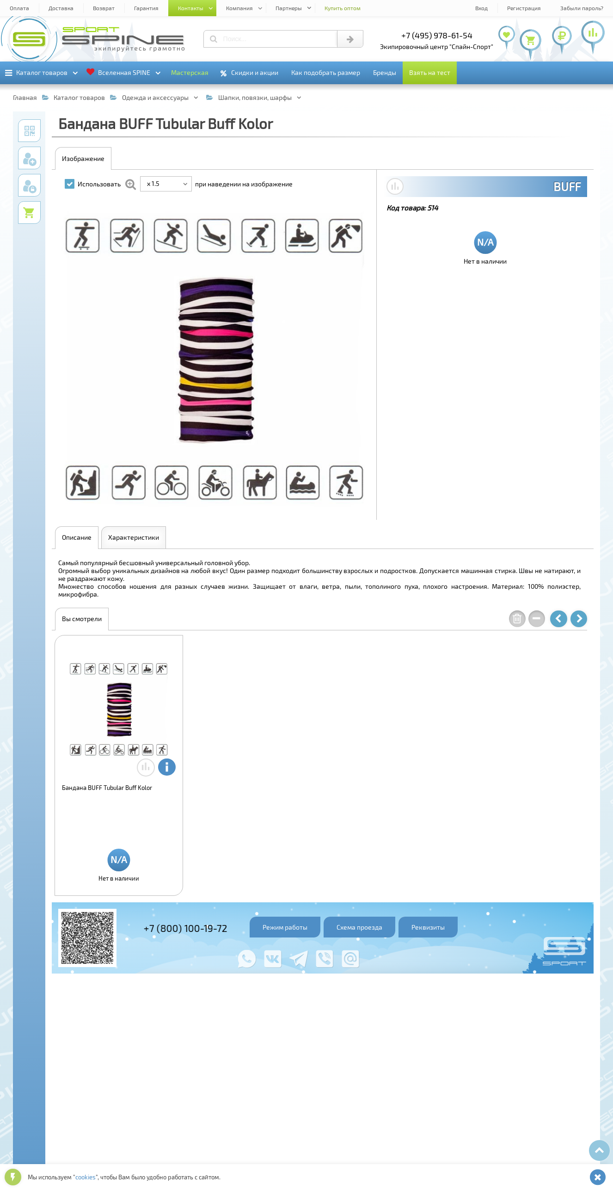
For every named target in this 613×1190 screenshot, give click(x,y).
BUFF (567, 186)
